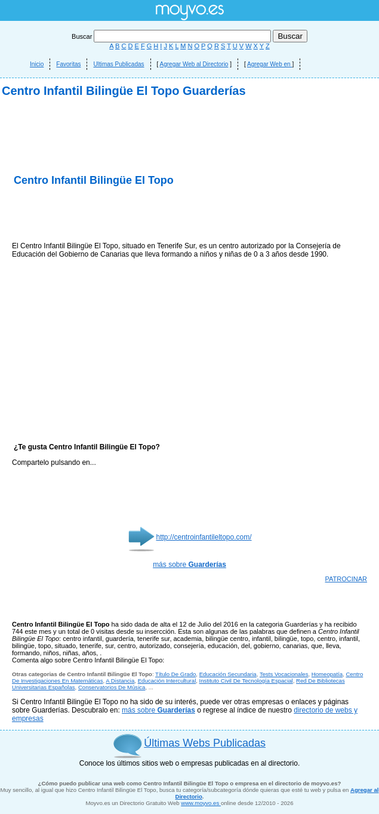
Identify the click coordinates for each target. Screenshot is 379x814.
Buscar (172, 36)
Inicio (37, 64)
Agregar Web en (269, 64)
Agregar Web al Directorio (194, 64)
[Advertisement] (189, 202)
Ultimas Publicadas (118, 64)
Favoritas (68, 64)
